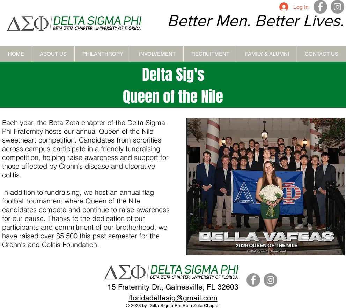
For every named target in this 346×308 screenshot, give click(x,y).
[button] (53, 54)
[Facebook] (320, 7)
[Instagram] (337, 7)
